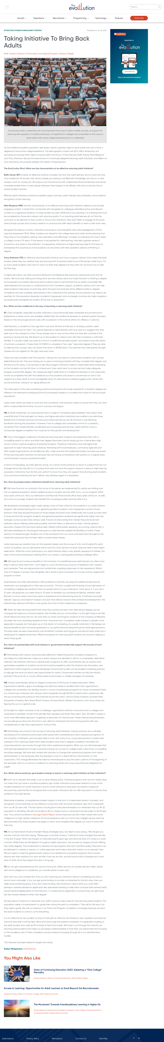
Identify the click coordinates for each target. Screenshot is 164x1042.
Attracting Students (13, 30)
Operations (40, 18)
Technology (102, 18)
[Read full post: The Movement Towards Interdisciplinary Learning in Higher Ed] (17, 1009)
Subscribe (139, 18)
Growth (22, 18)
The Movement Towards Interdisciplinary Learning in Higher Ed (67, 1004)
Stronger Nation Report (44, 814)
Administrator (29, 949)
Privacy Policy (32, 1038)
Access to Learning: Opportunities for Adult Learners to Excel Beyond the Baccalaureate (51, 988)
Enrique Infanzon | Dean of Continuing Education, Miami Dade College (61, 978)
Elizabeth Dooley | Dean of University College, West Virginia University (31, 994)
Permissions (57, 1038)
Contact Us (80, 1038)
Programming (81, 18)
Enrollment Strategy (32, 30)
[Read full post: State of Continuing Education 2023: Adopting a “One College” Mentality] (17, 974)
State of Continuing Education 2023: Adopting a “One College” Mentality (68, 971)
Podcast (119, 18)
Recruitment (60, 18)
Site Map (103, 1038)
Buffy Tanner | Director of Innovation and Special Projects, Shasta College (39, 53)
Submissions (8, 1038)
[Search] (154, 7)
